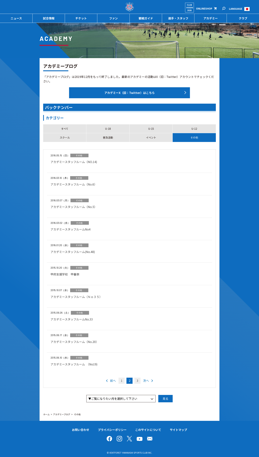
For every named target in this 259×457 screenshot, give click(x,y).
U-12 (194, 128)
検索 (226, 8)
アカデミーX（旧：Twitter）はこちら (129, 93)
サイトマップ (178, 429)
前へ (113, 380)
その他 (194, 137)
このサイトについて (148, 429)
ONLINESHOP (204, 8)
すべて (64, 128)
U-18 (108, 128)
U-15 (151, 128)
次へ (146, 380)
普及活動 (108, 137)
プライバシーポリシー (112, 429)
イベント (151, 137)
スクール (65, 137)
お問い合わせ (80, 429)
